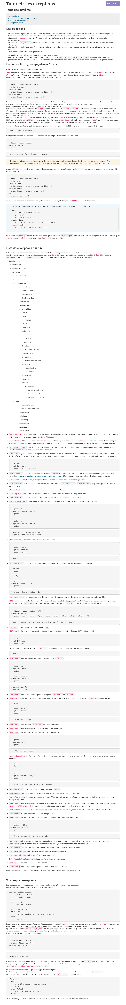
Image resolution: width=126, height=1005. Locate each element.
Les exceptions (13, 16)
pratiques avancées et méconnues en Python (44, 476)
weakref (57, 789)
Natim (19, 476)
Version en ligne (112, 3)
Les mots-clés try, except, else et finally (22, 18)
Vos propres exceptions (16, 23)
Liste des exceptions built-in (18, 20)
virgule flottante (80, 494)
